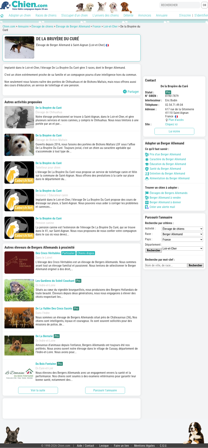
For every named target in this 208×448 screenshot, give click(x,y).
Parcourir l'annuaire (105, 390)
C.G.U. (163, 445)
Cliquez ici (171, 124)
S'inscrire (185, 15)
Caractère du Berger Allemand (165, 159)
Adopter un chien (20, 15)
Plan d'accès (176, 120)
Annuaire (161, 15)
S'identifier (201, 15)
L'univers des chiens (106, 15)
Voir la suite (38, 390)
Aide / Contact (85, 445)
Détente (128, 15)
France (97, 26)
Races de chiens (46, 15)
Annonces (144, 15)
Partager (131, 92)
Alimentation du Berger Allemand (167, 178)
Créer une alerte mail (160, 207)
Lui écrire (174, 131)
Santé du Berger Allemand (163, 168)
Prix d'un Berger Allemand (163, 154)
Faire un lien (121, 445)
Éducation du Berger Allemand (165, 164)
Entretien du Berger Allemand (165, 173)
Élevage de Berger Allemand (73, 26)
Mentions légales (144, 445)
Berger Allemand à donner (163, 202)
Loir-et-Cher (111, 26)
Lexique (104, 445)
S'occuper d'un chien (74, 15)
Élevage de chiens (42, 26)
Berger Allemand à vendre (163, 198)
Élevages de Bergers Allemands (166, 193)
